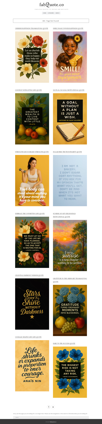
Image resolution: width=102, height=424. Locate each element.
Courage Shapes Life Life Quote (28, 337)
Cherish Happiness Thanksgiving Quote (31, 28)
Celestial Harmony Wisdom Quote (29, 275)
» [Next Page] (53, 407)
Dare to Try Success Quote (64, 343)
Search (57, 13)
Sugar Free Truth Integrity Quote (67, 152)
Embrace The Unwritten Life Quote (30, 214)
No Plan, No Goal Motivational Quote (68, 90)
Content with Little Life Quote (28, 90)
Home (44, 13)
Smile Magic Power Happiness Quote (68, 28)
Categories (51, 13)
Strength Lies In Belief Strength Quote (32, 152)
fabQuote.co (53, 422)
